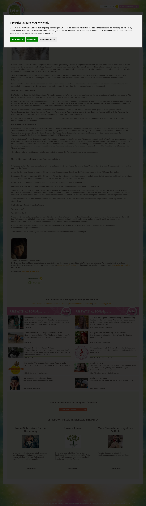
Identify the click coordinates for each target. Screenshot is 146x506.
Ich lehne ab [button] (31, 39)
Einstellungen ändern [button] (47, 39)
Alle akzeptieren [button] (17, 39)
